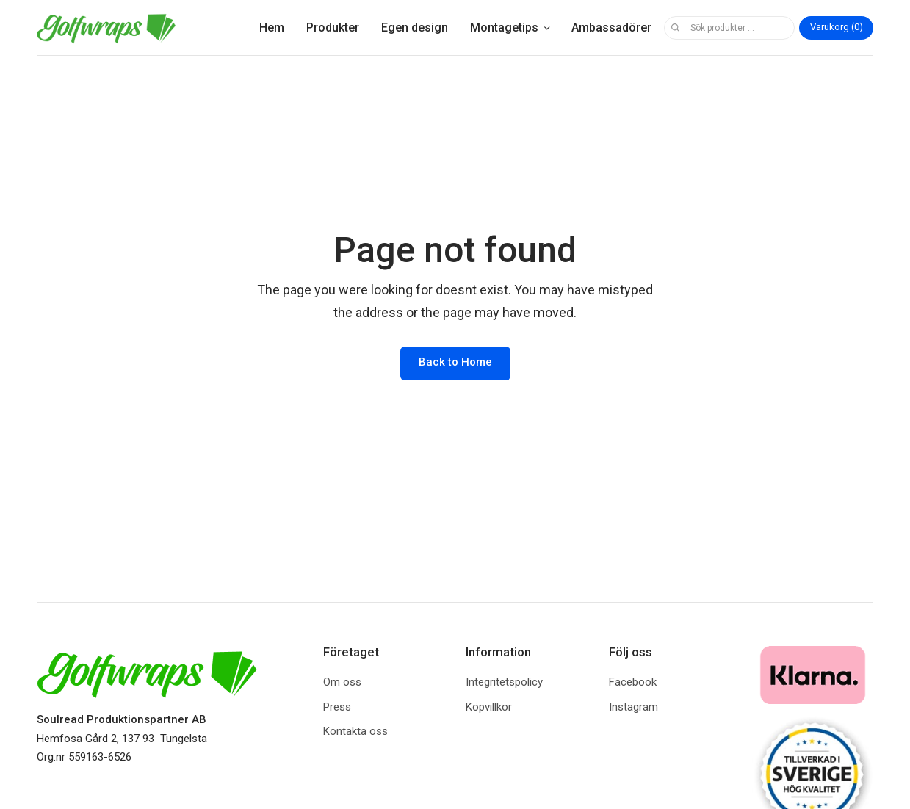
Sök (675, 28)
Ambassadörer (611, 28)
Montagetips (504, 28)
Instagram (633, 707)
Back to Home (455, 362)
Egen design (414, 28)
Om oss (342, 682)
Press (337, 707)
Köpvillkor (489, 707)
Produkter (332, 28)
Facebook (633, 682)
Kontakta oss (355, 731)
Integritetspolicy (504, 682)
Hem (271, 28)
